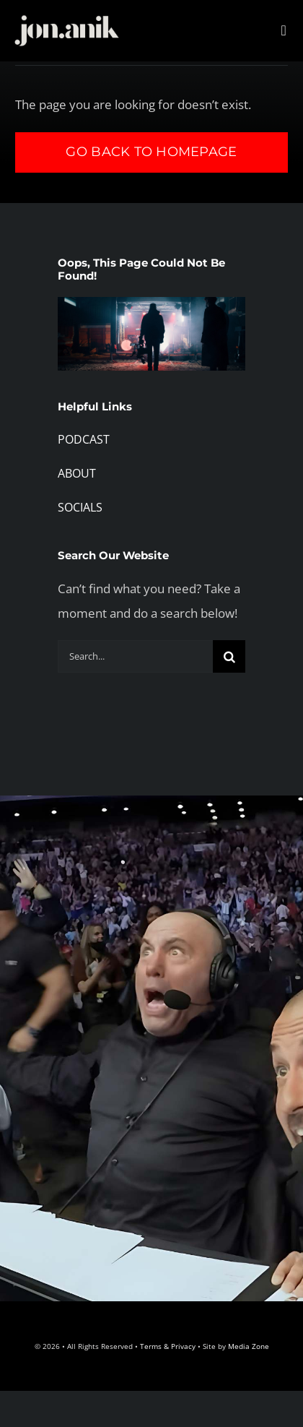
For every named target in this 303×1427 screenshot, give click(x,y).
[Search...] (135, 656)
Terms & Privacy (168, 1346)
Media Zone (248, 1346)
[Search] (229, 656)
